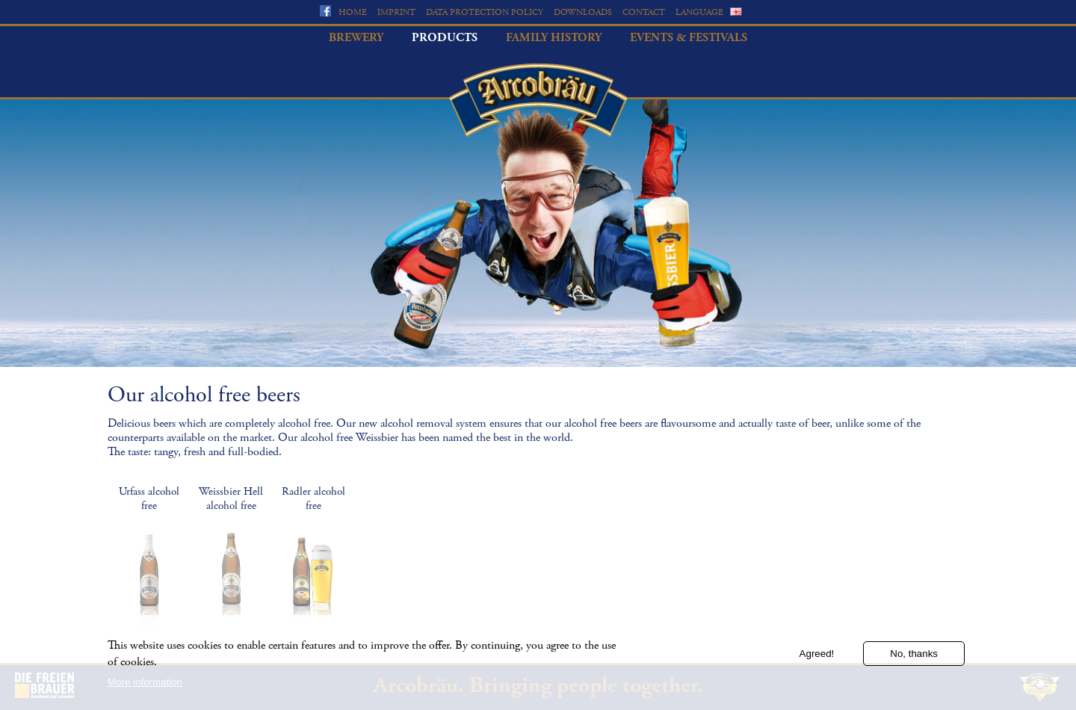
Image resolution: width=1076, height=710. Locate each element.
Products (444, 38)
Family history (554, 38)
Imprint (396, 12)
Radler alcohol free (313, 498)
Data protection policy (484, 12)
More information (145, 690)
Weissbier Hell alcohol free (231, 498)
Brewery (356, 38)
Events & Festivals (688, 38)
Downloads (583, 12)
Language (699, 12)
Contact (643, 12)
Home (352, 12)
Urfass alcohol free (149, 498)
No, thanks (914, 661)
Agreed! (817, 661)
